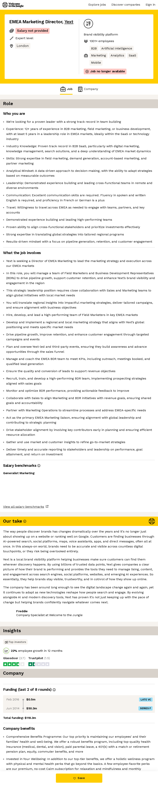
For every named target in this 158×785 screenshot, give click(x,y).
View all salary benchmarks (28, 740)
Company (87, 89)
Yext (68, 21)
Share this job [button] (20, 755)
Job (66, 89)
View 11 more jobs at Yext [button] (55, 755)
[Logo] (13, 5)
